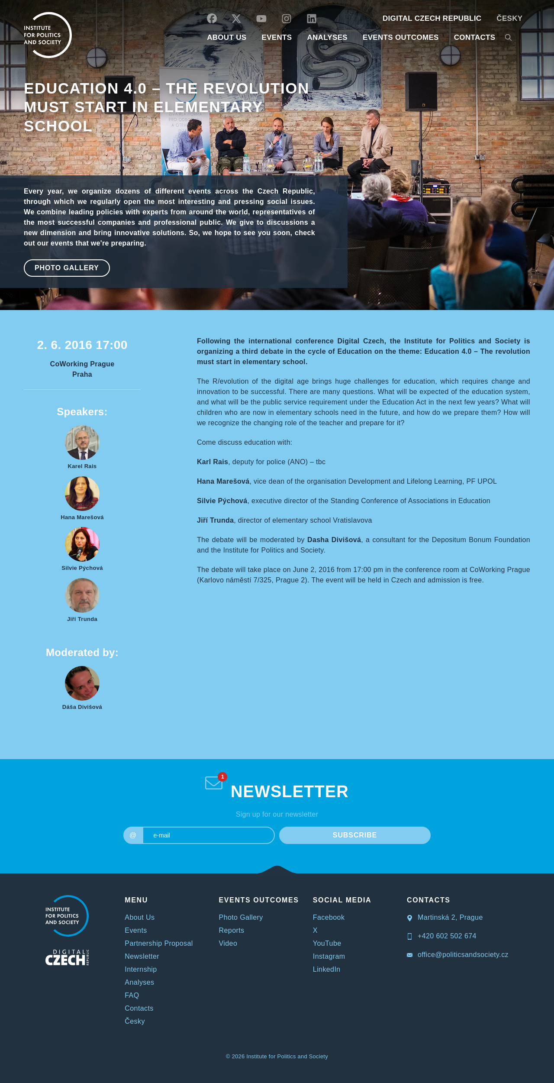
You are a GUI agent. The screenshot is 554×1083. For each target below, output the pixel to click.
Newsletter (142, 956)
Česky (509, 18)
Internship (141, 969)
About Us (140, 917)
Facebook (329, 917)
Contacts (139, 1008)
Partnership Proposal (159, 943)
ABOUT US (226, 37)
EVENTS (276, 37)
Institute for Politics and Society (287, 1056)
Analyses (327, 37)
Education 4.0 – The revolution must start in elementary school (166, 107)
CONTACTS (475, 37)
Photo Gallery (67, 268)
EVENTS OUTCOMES (401, 37)
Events (136, 930)
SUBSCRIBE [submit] (355, 835)
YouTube (327, 943)
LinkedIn (327, 969)
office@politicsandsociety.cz (458, 954)
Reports (232, 930)
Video (228, 943)
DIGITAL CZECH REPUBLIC (432, 18)
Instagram (329, 956)
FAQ (132, 995)
